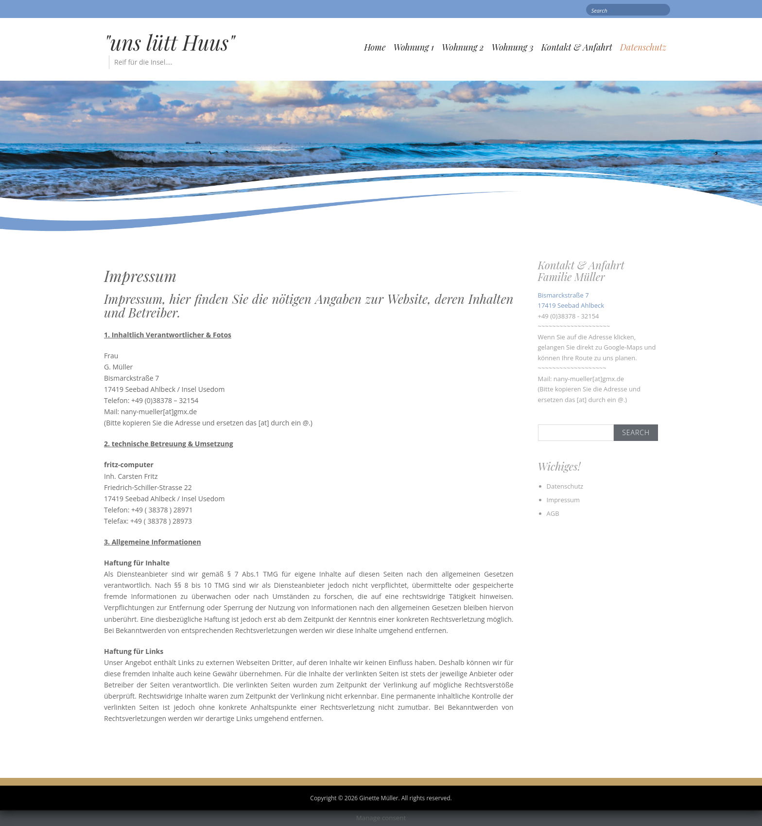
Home (374, 47)
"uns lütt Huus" (169, 42)
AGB (553, 513)
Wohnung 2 (463, 47)
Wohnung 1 (413, 47)
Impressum (563, 499)
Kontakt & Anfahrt (576, 47)
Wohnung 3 (513, 47)
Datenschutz (643, 47)
